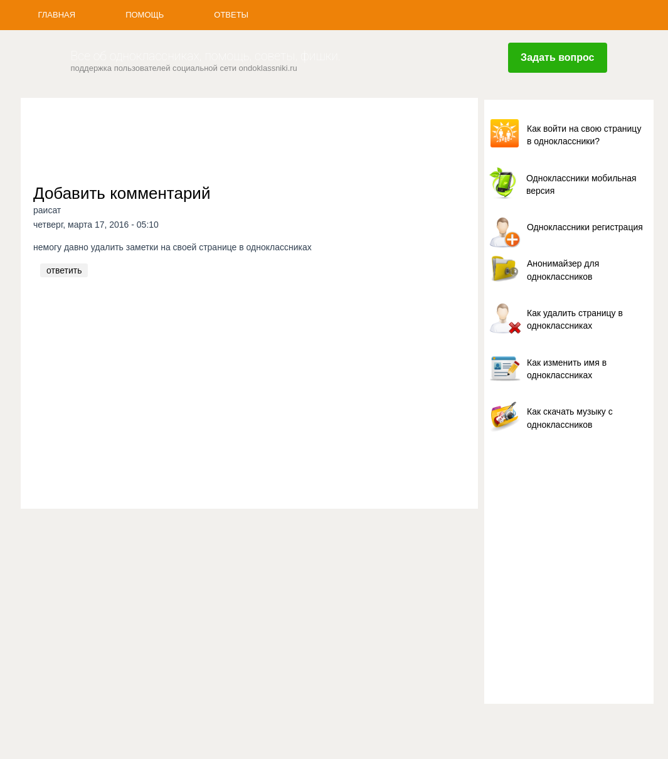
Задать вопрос (557, 57)
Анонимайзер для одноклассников (563, 269)
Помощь (144, 14)
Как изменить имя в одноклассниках (567, 369)
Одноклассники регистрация (585, 227)
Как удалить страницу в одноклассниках (575, 319)
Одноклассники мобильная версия (581, 184)
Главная (57, 14)
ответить (64, 270)
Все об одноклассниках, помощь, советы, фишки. (206, 56)
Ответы (231, 14)
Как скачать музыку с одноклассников (570, 417)
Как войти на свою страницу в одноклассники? (584, 135)
